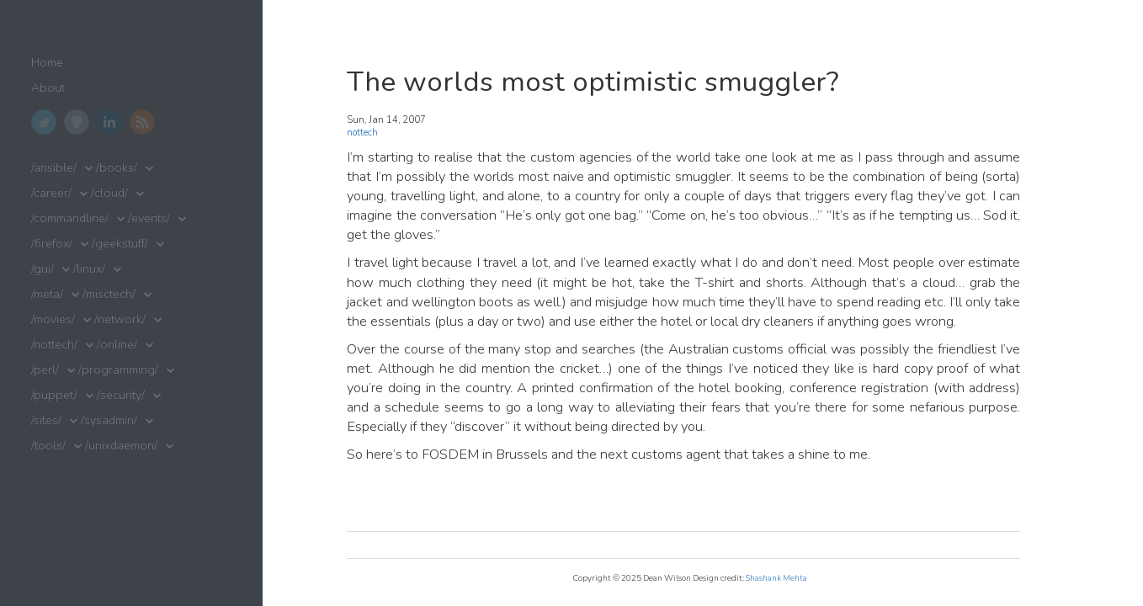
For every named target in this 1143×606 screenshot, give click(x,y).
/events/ (149, 218)
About (48, 88)
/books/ (116, 168)
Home (47, 63)
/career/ (51, 193)
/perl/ (45, 370)
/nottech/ (54, 345)
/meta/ (47, 294)
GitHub (76, 122)
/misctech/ (109, 294)
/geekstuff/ (120, 244)
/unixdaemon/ (121, 446)
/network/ (120, 319)
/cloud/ (109, 193)
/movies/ (53, 319)
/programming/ (118, 370)
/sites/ (46, 420)
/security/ (121, 395)
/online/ (117, 345)
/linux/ (89, 269)
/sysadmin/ (109, 420)
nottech (362, 132)
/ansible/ (54, 168)
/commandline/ (70, 218)
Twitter (43, 122)
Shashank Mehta (776, 577)
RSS (142, 122)
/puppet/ (54, 395)
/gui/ (42, 269)
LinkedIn (109, 122)
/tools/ (48, 446)
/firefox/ (51, 244)
